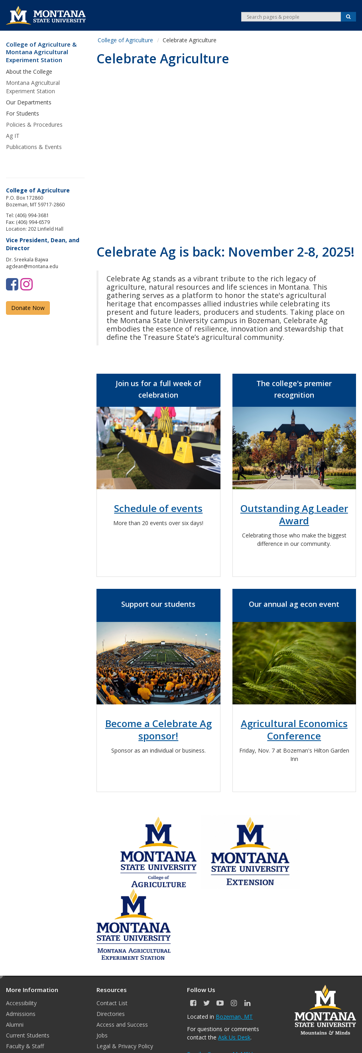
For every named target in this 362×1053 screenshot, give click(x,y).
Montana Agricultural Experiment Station (33, 87)
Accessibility (21, 1003)
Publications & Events (34, 147)
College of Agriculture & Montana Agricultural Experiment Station (41, 52)
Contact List (112, 1003)
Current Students (27, 1035)
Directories (110, 1014)
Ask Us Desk (234, 1037)
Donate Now (28, 308)
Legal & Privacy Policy (124, 1046)
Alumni (15, 1024)
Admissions (20, 1014)
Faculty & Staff (25, 1046)
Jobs (102, 1035)
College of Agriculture (125, 40)
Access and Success (122, 1024)
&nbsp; (226, 150)
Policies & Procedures (34, 124)
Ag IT (13, 135)
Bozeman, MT (234, 1016)
